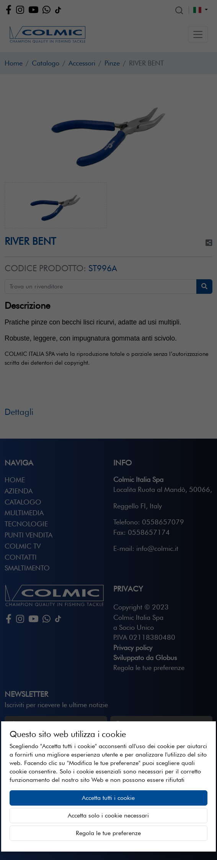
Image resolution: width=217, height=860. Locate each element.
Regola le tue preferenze (108, 833)
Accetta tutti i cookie (108, 797)
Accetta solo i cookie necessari (108, 815)
